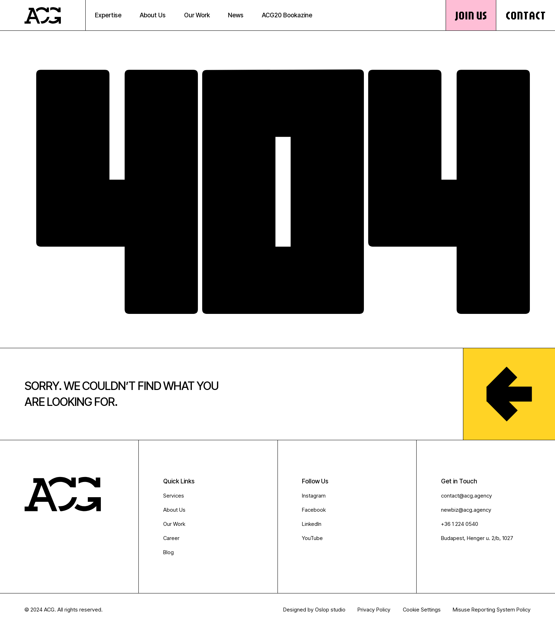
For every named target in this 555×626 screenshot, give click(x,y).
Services (173, 495)
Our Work (174, 524)
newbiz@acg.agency (466, 509)
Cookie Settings (422, 609)
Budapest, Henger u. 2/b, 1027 (477, 538)
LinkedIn (311, 524)
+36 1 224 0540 (459, 524)
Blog (168, 552)
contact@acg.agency (466, 495)
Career (171, 538)
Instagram (314, 495)
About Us (174, 509)
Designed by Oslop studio (314, 609)
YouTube (312, 538)
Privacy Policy (373, 609)
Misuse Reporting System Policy (492, 609)
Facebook (314, 509)
